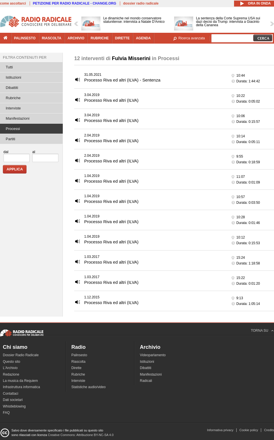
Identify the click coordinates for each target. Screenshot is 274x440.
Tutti (9, 67)
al (33, 152)
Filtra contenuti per (25, 57)
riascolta (51, 38)
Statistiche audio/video (88, 387)
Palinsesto (79, 355)
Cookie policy (248, 430)
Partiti (10, 139)
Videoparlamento (153, 355)
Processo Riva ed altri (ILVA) (111, 100)
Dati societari (13, 400)
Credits (269, 430)
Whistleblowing (14, 406)
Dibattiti (12, 87)
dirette (122, 38)
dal (5, 152)
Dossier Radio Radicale (21, 355)
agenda (143, 38)
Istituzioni (13, 77)
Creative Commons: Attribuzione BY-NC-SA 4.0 (81, 435)
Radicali (146, 381)
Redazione (11, 374)
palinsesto (25, 38)
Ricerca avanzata (191, 38)
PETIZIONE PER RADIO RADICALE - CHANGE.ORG (74, 3)
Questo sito (11, 362)
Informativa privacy (220, 430)
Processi (13, 129)
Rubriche (13, 98)
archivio (76, 38)
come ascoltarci (13, 3)
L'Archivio (10, 368)
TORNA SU (259, 331)
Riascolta (78, 362)
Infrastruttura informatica (21, 387)
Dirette (76, 368)
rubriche (99, 38)
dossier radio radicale (140, 3)
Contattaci (10, 394)
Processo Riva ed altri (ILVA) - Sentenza (122, 80)
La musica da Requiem (20, 381)
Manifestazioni (17, 118)
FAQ (6, 413)
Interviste (13, 108)
